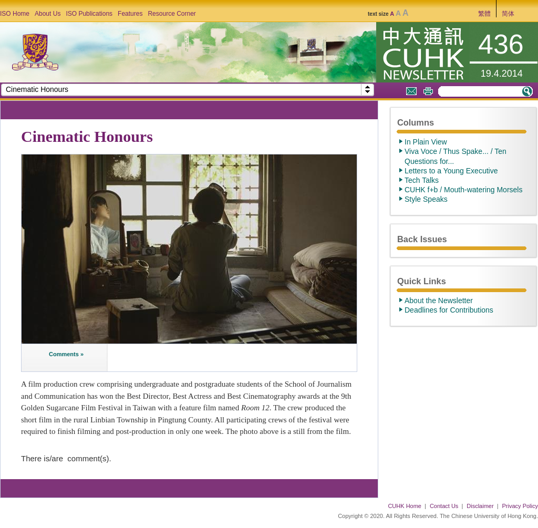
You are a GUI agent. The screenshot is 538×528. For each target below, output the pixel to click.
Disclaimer (480, 506)
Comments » (66, 354)
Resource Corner (171, 13)
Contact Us (444, 506)
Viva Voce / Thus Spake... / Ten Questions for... (455, 156)
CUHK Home (404, 506)
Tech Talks (422, 180)
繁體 (484, 13)
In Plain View (426, 142)
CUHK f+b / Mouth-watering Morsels (463, 189)
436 (501, 44)
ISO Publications (89, 13)
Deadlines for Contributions (449, 310)
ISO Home (14, 13)
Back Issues (422, 239)
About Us (47, 13)
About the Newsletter (439, 300)
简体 (508, 13)
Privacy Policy (520, 506)
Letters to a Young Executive (451, 171)
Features (130, 13)
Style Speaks (426, 199)
